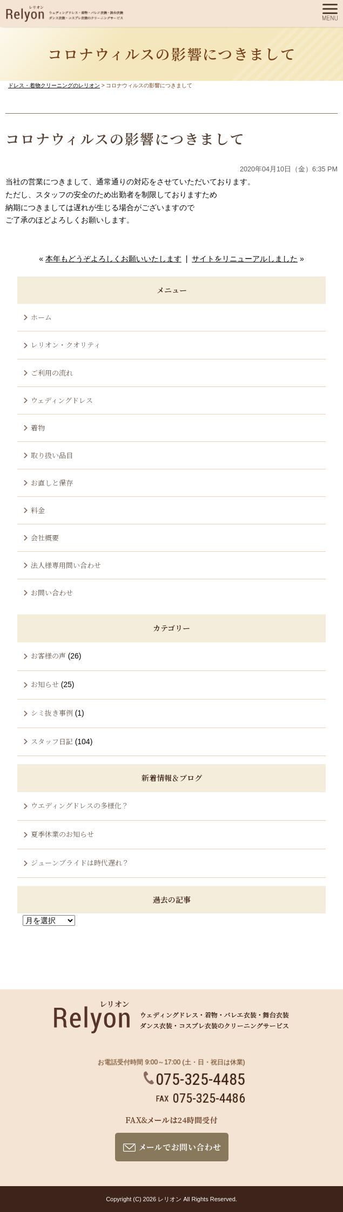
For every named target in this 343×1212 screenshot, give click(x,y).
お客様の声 (48, 655)
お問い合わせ (52, 592)
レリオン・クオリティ (65, 345)
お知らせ (45, 684)
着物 (38, 428)
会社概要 (45, 537)
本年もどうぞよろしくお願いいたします (113, 258)
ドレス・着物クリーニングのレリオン (54, 85)
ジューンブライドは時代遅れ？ (80, 862)
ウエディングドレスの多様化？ (80, 805)
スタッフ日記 (52, 741)
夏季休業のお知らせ (62, 834)
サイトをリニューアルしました (245, 258)
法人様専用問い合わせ (66, 565)
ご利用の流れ (52, 373)
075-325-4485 (194, 1079)
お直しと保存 (52, 482)
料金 (38, 510)
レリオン (169, 1199)
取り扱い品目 (52, 455)
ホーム (41, 317)
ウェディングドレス (62, 400)
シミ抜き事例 (52, 713)
